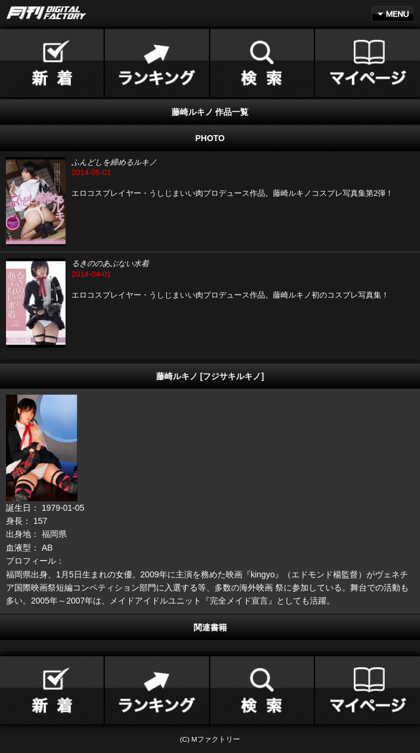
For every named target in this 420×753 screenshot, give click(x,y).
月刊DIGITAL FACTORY (46, 13)
